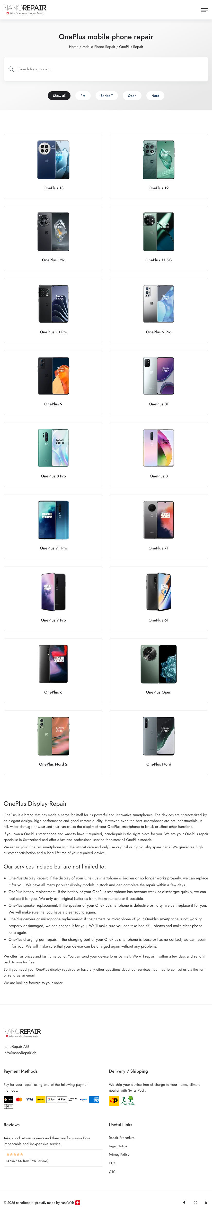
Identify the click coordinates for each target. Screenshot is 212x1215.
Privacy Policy (119, 1154)
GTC (112, 1171)
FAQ (112, 1163)
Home (74, 46)
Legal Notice (118, 1146)
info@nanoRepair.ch (20, 1053)
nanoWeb (67, 1202)
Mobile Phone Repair (98, 46)
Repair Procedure (121, 1137)
